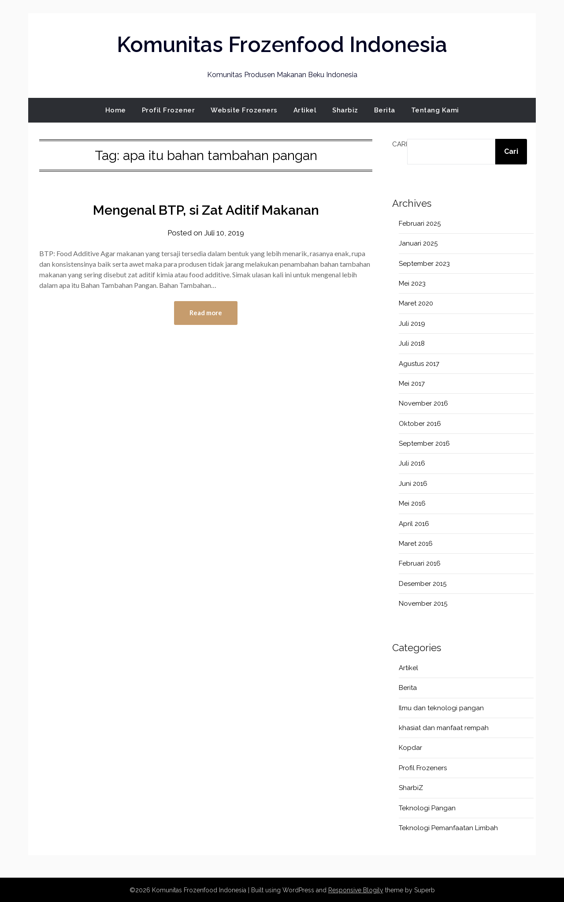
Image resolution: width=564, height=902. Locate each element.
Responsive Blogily (355, 889)
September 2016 (424, 443)
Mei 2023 (412, 283)
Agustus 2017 (419, 363)
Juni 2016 (413, 483)
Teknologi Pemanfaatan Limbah (448, 827)
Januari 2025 (418, 243)
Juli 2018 (412, 343)
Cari (399, 144)
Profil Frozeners (423, 768)
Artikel (305, 110)
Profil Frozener (168, 110)
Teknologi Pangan (427, 808)
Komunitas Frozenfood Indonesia (282, 44)
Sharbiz (345, 110)
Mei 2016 (412, 503)
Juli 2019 (412, 323)
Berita (384, 110)
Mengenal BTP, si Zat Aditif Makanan (206, 209)
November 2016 (423, 403)
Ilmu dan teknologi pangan (441, 708)
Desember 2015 (422, 583)
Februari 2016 (420, 563)
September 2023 (424, 263)
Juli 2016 (412, 463)
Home (115, 110)
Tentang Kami (435, 110)
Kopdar (410, 748)
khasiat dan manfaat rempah (444, 727)
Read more (205, 312)
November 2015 (423, 603)
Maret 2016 (416, 543)
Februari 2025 (420, 223)
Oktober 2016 (420, 423)
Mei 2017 (412, 383)
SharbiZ (411, 787)
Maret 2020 (416, 303)
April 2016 (414, 523)
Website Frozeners (244, 110)
